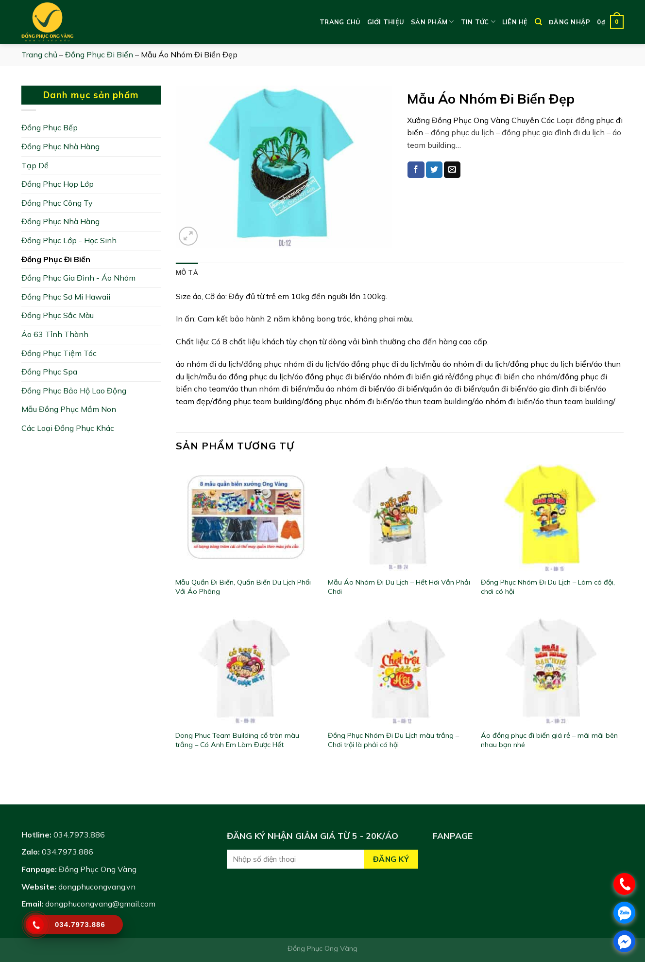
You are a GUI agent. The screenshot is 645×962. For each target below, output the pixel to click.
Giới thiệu (386, 22)
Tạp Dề (35, 165)
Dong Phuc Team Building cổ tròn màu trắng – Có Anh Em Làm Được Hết (237, 740)
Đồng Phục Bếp (49, 127)
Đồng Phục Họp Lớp (57, 184)
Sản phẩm (432, 21)
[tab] (187, 272)
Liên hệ (515, 22)
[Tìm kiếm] (538, 22)
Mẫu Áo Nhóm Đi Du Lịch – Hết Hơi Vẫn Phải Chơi (399, 587)
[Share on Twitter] (434, 169)
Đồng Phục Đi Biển (99, 54)
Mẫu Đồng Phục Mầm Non (68, 409)
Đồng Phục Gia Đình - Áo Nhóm (78, 278)
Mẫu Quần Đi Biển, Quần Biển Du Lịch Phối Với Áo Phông (243, 587)
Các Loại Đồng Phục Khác (67, 428)
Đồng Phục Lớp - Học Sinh (69, 240)
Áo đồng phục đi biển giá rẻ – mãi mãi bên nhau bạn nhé (549, 740)
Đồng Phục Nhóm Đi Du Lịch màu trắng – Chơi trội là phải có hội (393, 740)
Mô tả (187, 272)
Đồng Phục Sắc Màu (57, 315)
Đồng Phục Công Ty (57, 203)
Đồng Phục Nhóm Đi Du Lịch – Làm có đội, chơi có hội (548, 587)
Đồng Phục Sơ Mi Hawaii (65, 297)
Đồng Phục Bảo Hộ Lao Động (73, 390)
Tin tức (478, 21)
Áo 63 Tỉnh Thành (54, 334)
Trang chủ (340, 22)
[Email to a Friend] (452, 169)
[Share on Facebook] (415, 169)
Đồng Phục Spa (49, 371)
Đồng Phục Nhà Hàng (60, 146)
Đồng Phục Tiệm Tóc (59, 353)
